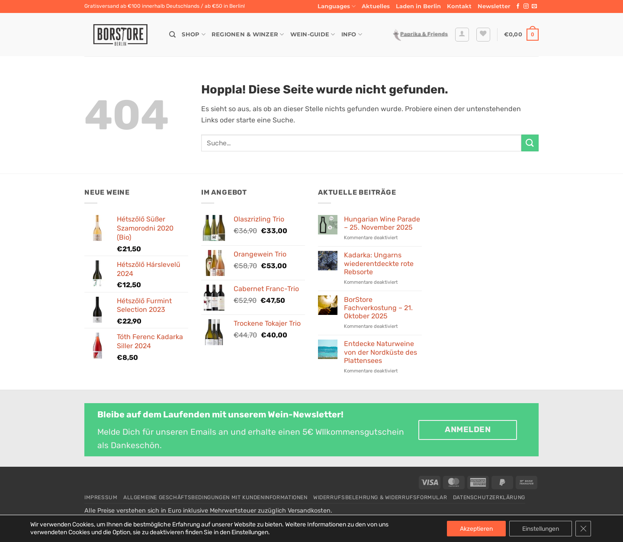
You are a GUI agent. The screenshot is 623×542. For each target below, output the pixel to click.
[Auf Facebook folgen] (517, 6)
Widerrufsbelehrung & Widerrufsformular (380, 497)
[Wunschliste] (483, 35)
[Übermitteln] (530, 143)
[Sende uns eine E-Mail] (534, 6)
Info (351, 34)
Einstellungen (540, 528)
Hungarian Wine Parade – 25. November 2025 (382, 223)
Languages (337, 6)
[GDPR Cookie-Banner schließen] (583, 528)
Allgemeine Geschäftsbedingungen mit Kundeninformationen (215, 497)
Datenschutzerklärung (489, 497)
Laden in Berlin (418, 6)
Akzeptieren (476, 528)
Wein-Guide (312, 34)
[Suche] (172, 34)
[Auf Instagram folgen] (526, 6)
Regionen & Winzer (248, 34)
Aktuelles (376, 6)
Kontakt (459, 6)
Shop (193, 34)
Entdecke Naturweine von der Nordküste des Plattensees (380, 352)
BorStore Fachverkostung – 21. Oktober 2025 (378, 307)
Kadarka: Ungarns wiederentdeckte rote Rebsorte (379, 263)
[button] (494, 6)
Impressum (101, 497)
